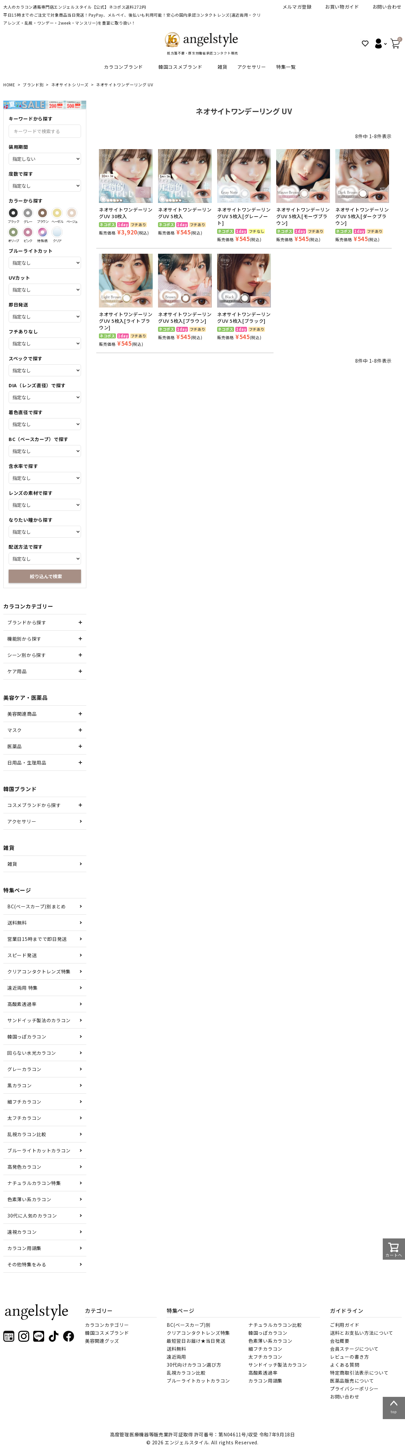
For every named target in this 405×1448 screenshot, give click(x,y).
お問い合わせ (387, 6)
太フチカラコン (24, 1118)
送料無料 (17, 922)
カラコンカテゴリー (107, 1324)
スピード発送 (22, 955)
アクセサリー (251, 66)
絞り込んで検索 (46, 576)
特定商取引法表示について (359, 1372)
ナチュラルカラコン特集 (34, 1183)
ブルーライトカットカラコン (39, 1150)
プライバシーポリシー (354, 1388)
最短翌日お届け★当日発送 (196, 1340)
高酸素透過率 (22, 1004)
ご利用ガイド (344, 1324)
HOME (9, 84)
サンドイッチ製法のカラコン (39, 1020)
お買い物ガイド (342, 6)
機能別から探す (24, 638)
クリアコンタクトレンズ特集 (39, 971)
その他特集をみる (26, 1264)
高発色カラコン (24, 1166)
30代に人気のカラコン (32, 1215)
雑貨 (222, 66)
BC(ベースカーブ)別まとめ (36, 906)
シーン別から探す (26, 655)
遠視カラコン (22, 1231)
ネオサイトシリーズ (70, 84)
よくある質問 (344, 1364)
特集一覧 (286, 66)
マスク (14, 730)
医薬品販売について (352, 1380)
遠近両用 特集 (22, 987)
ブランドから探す (26, 622)
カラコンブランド (123, 66)
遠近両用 (176, 1356)
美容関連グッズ (102, 1340)
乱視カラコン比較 (26, 1134)
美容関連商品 (22, 713)
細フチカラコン (24, 1101)
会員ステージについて (354, 1348)
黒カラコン (19, 1085)
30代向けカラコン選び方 (194, 1364)
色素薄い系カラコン (29, 1199)
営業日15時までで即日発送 (37, 939)
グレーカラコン (24, 1069)
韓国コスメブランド (180, 66)
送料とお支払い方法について (361, 1332)
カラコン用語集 (24, 1248)
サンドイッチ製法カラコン (277, 1364)
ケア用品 (17, 671)
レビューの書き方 (349, 1356)
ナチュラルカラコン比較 (275, 1324)
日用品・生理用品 (26, 762)
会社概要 (340, 1340)
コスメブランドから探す (34, 805)
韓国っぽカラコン (26, 1036)
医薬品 (14, 746)
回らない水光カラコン (31, 1052)
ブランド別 (33, 84)
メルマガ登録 (297, 6)
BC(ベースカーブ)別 (189, 1324)
